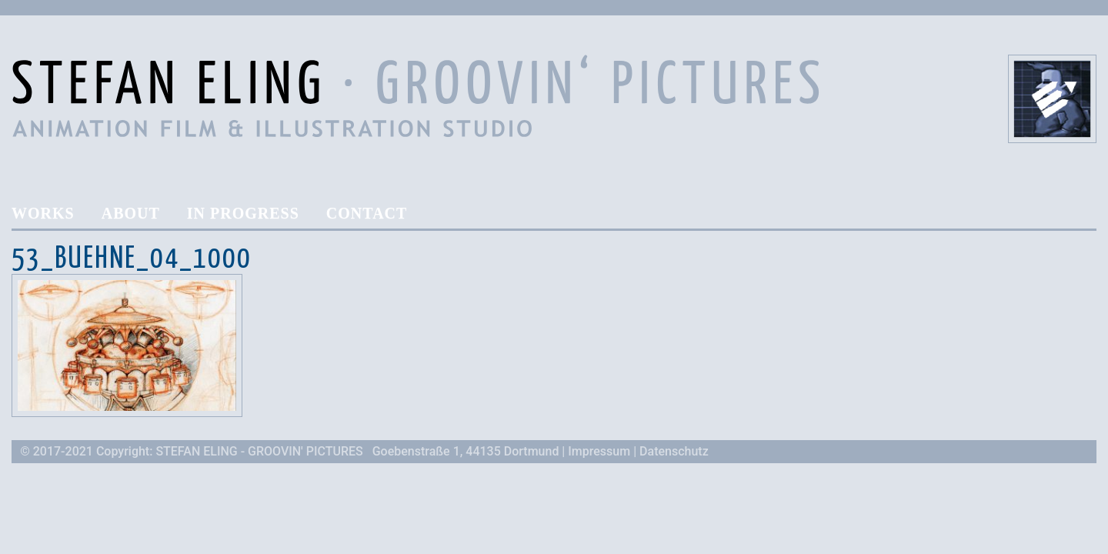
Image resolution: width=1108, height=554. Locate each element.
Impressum (599, 451)
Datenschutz (674, 451)
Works (43, 213)
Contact (367, 213)
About (131, 213)
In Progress (243, 213)
